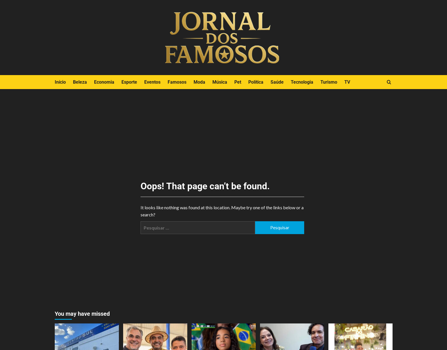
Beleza (80, 82)
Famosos (177, 82)
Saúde (277, 82)
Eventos (152, 82)
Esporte (129, 82)
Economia (104, 82)
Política (255, 82)
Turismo (328, 82)
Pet (237, 82)
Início (60, 82)
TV (347, 82)
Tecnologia (302, 82)
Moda (199, 82)
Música (219, 82)
